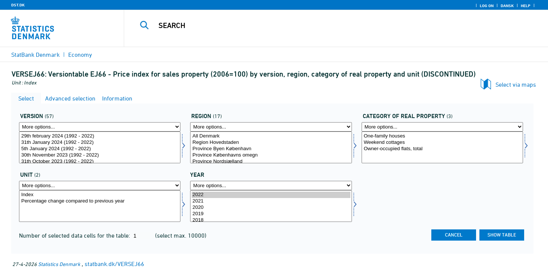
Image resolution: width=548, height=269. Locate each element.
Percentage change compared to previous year (100, 201)
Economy (80, 54)
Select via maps (515, 84)
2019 (271, 214)
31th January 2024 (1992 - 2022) (100, 142)
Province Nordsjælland (271, 161)
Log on (487, 5)
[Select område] (271, 147)
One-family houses (442, 136)
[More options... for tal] (99, 185)
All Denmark (271, 136)
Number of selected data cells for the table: (75, 235)
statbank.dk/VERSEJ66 (114, 263)
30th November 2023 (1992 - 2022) (100, 155)
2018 (271, 220)
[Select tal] (99, 206)
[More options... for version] (99, 127)
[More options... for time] (271, 185)
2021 (271, 201)
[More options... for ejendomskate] (442, 127)
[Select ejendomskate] (442, 147)
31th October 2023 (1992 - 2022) (100, 161)
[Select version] (99, 147)
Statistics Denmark (59, 264)
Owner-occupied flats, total (442, 149)
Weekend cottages (442, 142)
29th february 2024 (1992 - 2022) (100, 136)
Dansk (507, 5)
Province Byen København (271, 149)
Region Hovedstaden (271, 142)
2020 (271, 207)
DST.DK (18, 4)
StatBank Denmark (35, 54)
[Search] (322, 25)
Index (100, 195)
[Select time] (271, 206)
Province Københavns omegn (271, 155)
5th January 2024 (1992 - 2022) (100, 149)
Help (525, 5)
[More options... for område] (271, 127)
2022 (271, 195)
